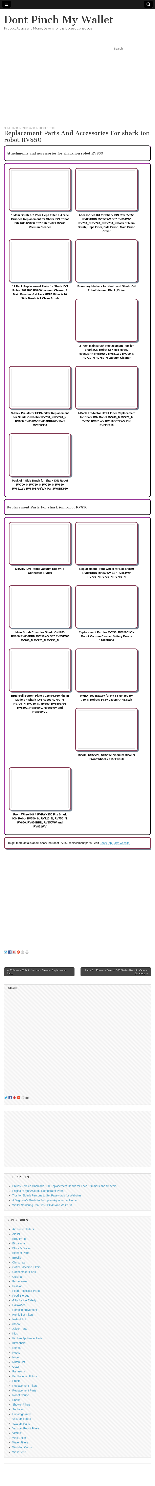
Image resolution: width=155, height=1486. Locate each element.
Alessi (16, 1234)
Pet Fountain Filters (24, 1376)
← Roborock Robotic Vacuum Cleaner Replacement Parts (37, 972)
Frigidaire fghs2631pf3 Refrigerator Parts (38, 1190)
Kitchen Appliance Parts (27, 1338)
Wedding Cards (22, 1447)
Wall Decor (19, 1437)
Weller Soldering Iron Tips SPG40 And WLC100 (42, 1205)
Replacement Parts (24, 1390)
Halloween (18, 1305)
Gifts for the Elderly (24, 1300)
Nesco (16, 1352)
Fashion (17, 1286)
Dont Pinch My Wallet (58, 20)
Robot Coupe (20, 1395)
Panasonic (18, 1371)
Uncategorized (21, 1414)
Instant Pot (19, 1319)
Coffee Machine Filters (26, 1267)
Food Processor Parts (26, 1290)
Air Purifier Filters (23, 1229)
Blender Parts (20, 1252)
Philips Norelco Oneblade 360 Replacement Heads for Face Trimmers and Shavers (64, 1186)
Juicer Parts (19, 1328)
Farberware (19, 1281)
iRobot (16, 1324)
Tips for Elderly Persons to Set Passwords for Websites (46, 1195)
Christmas (18, 1262)
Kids (15, 1333)
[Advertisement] (77, 94)
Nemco (16, 1347)
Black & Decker (22, 1248)
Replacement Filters (25, 1385)
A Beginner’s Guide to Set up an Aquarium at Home (44, 1200)
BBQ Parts (19, 1238)
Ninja (15, 1357)
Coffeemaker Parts (24, 1272)
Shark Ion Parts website (115, 843)
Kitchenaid (18, 1343)
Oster (15, 1366)
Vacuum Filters (21, 1418)
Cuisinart (17, 1276)
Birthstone (18, 1243)
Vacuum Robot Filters (42, 128)
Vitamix (17, 1433)
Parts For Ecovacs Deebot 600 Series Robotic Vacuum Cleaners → (116, 972)
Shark (7, 128)
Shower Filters (21, 1404)
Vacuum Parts (20, 128)
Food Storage (20, 1295)
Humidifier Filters (23, 1314)
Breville (17, 1257)
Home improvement (24, 1309)
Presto (16, 1380)
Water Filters (20, 1442)
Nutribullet (18, 1362)
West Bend (19, 1452)
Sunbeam (18, 1409)
